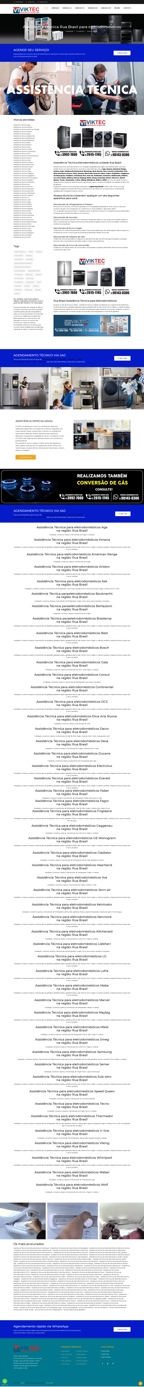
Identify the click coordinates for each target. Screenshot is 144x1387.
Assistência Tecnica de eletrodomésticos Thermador (66, 1295)
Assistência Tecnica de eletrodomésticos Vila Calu (31, 1257)
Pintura (28, 362)
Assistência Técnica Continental (24, 151)
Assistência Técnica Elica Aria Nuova (26, 156)
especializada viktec (34, 271)
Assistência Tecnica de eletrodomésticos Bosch (91, 1268)
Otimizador (49, 1383)
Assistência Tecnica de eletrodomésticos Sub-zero (65, 1293)
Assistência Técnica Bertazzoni (24, 138)
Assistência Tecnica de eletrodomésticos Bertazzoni (102, 1266)
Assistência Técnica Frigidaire (24, 173)
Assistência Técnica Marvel (23, 206)
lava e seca (18, 286)
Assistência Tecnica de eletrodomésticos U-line (101, 1295)
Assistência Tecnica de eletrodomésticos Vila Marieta (69, 1255)
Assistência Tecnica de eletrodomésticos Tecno (30, 1295)
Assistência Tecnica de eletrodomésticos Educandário (73, 1260)
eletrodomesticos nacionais (22, 267)
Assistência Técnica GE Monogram (26, 178)
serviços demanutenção (117, 1308)
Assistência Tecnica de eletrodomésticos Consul (47, 1271)
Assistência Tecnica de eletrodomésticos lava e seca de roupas (66, 1306)
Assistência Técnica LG (21, 197)
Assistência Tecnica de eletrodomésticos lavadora (84, 1304)
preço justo (29, 274)
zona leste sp (30, 282)
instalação (29, 255)
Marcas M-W (106, 8)
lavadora (27, 286)
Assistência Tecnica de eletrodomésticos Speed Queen (103, 1293)
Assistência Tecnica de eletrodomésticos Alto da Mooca (33, 1253)
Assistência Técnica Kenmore (24, 191)
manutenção (18, 255)
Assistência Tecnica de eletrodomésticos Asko (30, 1266)
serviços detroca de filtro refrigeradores (48, 1310)
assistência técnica (20, 251)
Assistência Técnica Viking (23, 231)
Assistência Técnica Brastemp (24, 140)
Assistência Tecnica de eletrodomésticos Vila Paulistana (68, 1257)
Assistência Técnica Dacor (22, 158)
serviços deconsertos (86, 1308)
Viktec (22, 1383)
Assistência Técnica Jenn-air (23, 187)
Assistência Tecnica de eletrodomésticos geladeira (48, 1299)
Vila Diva (64, 1358)
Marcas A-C (67, 8)
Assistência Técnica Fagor (22, 171)
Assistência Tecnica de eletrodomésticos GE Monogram (77, 1279)
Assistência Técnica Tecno (22, 224)
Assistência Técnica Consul (23, 149)
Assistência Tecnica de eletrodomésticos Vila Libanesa (108, 1253)
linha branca (18, 274)
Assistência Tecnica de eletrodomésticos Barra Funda (32, 1251)
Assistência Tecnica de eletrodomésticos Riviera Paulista (38, 1262)
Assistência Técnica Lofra (22, 200)
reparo (31, 251)
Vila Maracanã (81, 1365)
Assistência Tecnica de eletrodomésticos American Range (72, 1264)
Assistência (58, 31)
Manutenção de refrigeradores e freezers (73, 204)
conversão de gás (20, 271)
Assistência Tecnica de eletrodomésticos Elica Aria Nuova (50, 1273)
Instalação (70, 31)
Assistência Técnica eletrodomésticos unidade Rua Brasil (87, 162)
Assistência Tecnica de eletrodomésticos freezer (59, 1301)
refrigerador (18, 289)
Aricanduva (65, 1365)
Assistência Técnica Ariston (23, 131)
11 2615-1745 (31, 2)
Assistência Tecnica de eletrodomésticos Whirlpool (57, 1297)
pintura (17, 293)
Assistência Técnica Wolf (22, 237)
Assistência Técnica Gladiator (23, 180)
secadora (35, 286)
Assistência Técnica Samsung (24, 215)
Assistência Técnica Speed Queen (25, 222)
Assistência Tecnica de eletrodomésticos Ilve (73, 1282)
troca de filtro (18, 259)
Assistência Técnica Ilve (22, 184)
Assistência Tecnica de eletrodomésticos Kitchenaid (105, 1284)
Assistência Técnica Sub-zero (24, 219)
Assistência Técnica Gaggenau (24, 175)
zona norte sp (19, 278)
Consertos (80, 31)
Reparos (80, 360)
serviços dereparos (101, 1308)
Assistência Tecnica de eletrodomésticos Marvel (83, 1288)
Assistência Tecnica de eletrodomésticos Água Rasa (107, 1251)
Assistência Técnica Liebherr (23, 195)
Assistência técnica (49, 360)
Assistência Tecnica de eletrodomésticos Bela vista (70, 1251)
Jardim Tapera (81, 1358)
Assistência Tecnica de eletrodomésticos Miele (36, 1290)
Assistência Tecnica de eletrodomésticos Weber (92, 1297)
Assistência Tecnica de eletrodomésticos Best (58, 1268)
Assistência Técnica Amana (23, 127)
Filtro (34, 362)
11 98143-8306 (43, 2)
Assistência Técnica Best (22, 143)
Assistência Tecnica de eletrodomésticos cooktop (49, 1304)
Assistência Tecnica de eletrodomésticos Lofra (97, 1286)
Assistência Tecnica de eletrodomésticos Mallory (48, 1288)
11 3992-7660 (19, 2)
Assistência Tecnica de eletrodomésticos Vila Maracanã (79, 1262)
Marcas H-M (93, 8)
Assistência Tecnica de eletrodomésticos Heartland (38, 1282)
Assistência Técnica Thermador (24, 226)
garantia (38, 274)
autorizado (29, 259)
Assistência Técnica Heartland (24, 182)
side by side (28, 289)
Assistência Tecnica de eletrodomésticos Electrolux (84, 1275)
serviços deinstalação (70, 1308)
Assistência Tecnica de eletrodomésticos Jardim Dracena (33, 1260)
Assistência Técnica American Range (26, 129)
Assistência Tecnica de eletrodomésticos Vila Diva (71, 1253)
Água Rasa (65, 1352)
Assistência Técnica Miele (22, 211)
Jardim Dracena (82, 1352)
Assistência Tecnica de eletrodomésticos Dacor (88, 1273)
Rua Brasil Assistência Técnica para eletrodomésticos (85, 301)
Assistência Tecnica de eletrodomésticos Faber (49, 1277)
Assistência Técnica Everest (23, 167)
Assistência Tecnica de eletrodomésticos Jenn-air (107, 1282)
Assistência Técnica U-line (22, 228)
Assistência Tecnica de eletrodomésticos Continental (83, 1271)
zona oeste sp (19, 282)
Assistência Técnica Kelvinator (24, 189)
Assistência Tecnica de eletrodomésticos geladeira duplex (87, 1299)
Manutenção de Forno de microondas (71, 245)
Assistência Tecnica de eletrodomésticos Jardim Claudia (108, 1257)
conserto (38, 251)
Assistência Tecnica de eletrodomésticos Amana (34, 1264)
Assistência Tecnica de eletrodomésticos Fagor (83, 1277)
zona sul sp (29, 278)
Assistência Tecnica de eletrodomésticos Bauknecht (65, 1266)
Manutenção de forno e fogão (68, 228)
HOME (46, 8)
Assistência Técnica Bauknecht (24, 136)
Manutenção (92, 31)
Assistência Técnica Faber (22, 169)
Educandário (81, 1355)
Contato (127, 8)
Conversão (42, 362)
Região (117, 8)
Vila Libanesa (66, 1361)
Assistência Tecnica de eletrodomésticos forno (93, 1301)
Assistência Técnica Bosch (23, 145)
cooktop (37, 289)
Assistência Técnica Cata (22, 147)
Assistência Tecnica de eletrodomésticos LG (64, 1286)
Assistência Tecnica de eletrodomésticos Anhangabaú (69, 1249)
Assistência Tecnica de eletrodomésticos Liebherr (31, 1286)
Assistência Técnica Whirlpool (24, 233)
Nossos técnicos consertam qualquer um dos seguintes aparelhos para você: (86, 197)
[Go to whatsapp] (4, 1381)
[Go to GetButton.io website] (5, 1385)
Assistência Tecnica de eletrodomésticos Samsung (105, 1290)
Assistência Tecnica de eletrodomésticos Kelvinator (31, 1284)
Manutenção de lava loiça (65, 217)
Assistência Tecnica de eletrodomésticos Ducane (48, 1275)
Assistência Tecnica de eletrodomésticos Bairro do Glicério (109, 1249)
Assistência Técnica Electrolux (24, 165)
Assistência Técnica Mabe (22, 202)
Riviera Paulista (81, 1361)
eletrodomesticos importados (23, 263)
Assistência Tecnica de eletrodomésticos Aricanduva (32, 1255)
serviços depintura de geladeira (74, 1310)
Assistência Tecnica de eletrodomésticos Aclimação (31, 1249)
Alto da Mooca (66, 1355)
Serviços (55, 8)
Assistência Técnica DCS (22, 153)
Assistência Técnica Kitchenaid (24, 193)
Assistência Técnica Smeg (23, 213)
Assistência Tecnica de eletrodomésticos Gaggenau (39, 1279)
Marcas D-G (79, 8)
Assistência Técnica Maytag (23, 209)
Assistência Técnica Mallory (23, 204)
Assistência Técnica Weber (23, 235)
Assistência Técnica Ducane (23, 162)
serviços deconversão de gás (24, 1310)
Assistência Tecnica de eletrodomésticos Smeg (70, 1290)
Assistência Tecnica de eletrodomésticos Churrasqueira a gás (41, 1308)
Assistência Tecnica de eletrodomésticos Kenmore (68, 1284)
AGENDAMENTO (26, 458)
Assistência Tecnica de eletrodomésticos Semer (30, 1293)
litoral (39, 282)
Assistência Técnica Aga (22, 125)
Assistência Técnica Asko (22, 134)
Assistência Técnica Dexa (22, 160)
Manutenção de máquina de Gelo (69, 237)
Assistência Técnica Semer (23, 217)
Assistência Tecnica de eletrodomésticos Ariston (111, 1264)
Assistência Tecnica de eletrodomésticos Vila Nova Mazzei (109, 1255)
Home (49, 31)
